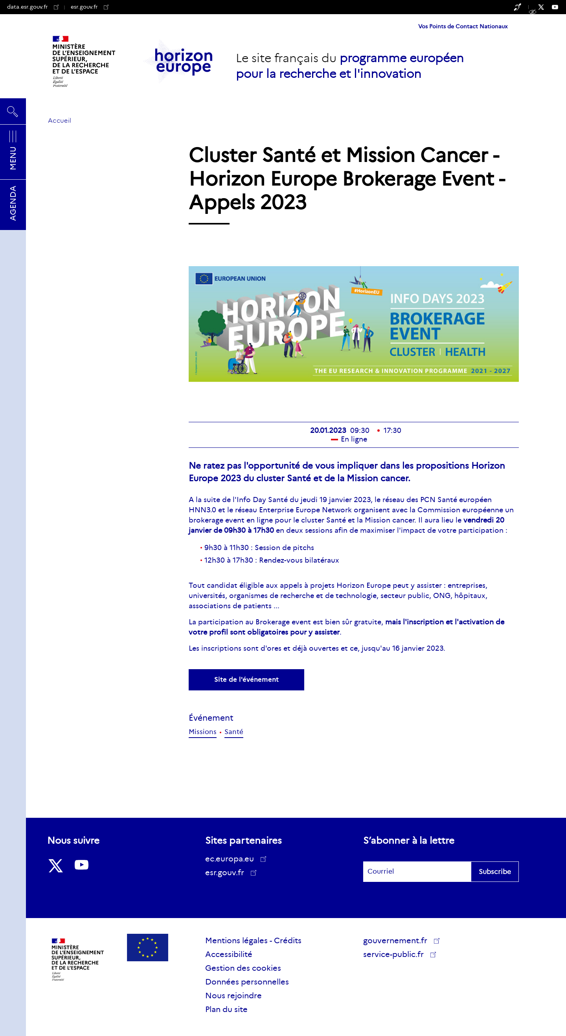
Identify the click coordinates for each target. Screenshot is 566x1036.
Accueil (59, 120)
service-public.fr (396, 955)
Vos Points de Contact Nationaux (462, 26)
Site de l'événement (246, 679)
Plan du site (226, 1009)
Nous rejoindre (233, 995)
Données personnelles (247, 981)
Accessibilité (228, 954)
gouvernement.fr (398, 940)
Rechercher (13, 111)
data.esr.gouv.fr (33, 6)
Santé (233, 732)
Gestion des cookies (243, 968)
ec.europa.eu (232, 858)
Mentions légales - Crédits (253, 940)
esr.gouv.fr (89, 6)
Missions (203, 732)
